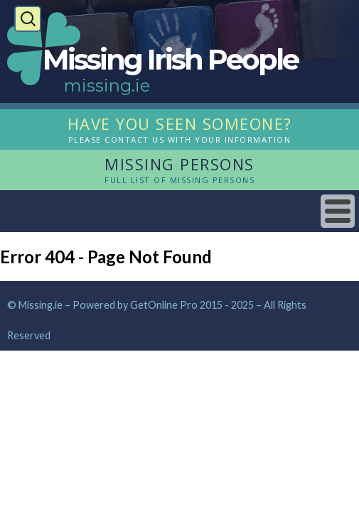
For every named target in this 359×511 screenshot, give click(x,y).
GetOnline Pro (164, 305)
